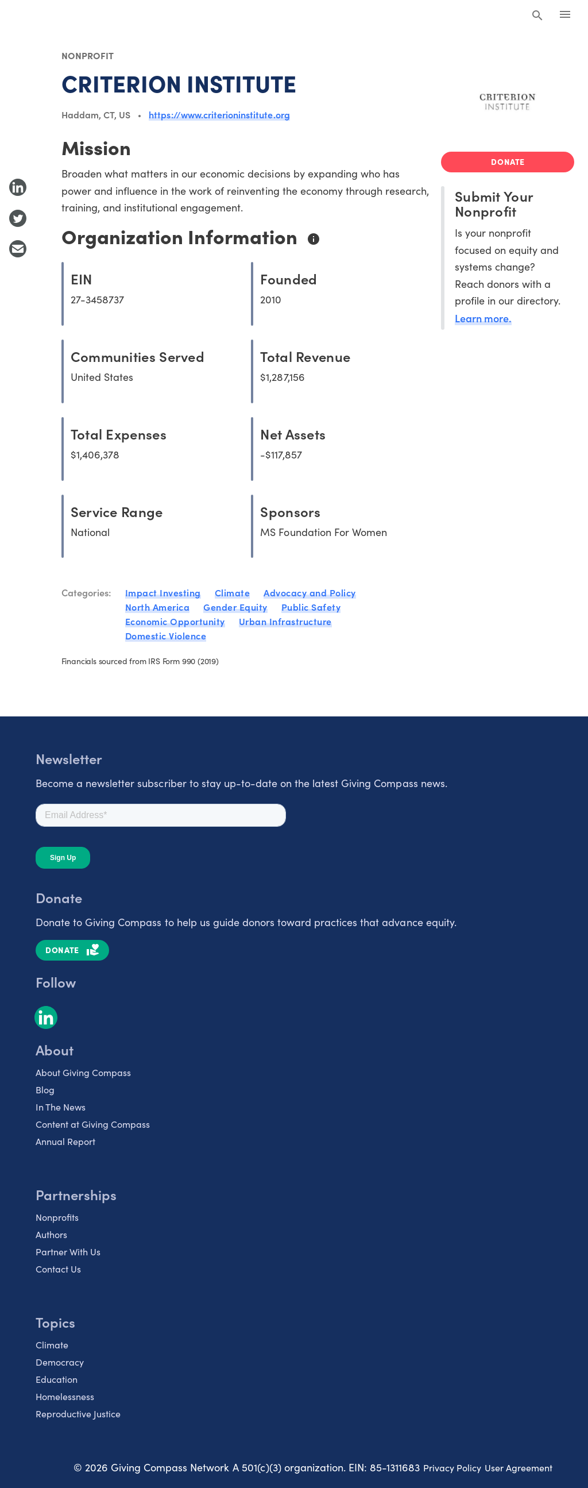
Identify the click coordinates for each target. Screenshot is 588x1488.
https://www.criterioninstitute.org (219, 114)
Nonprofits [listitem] (57, 1217)
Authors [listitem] (51, 1234)
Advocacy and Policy (310, 592)
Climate (232, 592)
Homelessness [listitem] (65, 1396)
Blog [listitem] (45, 1090)
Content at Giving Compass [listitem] (93, 1124)
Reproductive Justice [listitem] (78, 1414)
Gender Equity (235, 606)
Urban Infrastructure (285, 621)
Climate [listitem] (52, 1345)
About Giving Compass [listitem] (83, 1072)
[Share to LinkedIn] (17, 187)
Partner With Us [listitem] (68, 1252)
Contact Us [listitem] (58, 1269)
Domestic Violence (166, 635)
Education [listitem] (57, 1379)
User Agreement (518, 1468)
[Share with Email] (17, 248)
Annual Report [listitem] (65, 1141)
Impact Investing (163, 592)
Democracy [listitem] (60, 1362)
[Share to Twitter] (17, 218)
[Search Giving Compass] (537, 16)
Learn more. (483, 318)
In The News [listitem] (61, 1107)
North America (157, 606)
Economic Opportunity (175, 621)
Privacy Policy (452, 1468)
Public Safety (311, 606)
